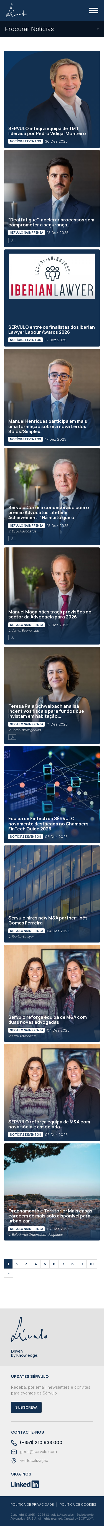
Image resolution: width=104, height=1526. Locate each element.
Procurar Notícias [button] (52, 28)
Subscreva (26, 1407)
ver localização (29, 1461)
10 (92, 1263)
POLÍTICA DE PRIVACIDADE (32, 1505)
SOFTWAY (86, 1518)
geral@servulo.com (34, 1452)
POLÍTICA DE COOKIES (78, 1505)
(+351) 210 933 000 (36, 1443)
